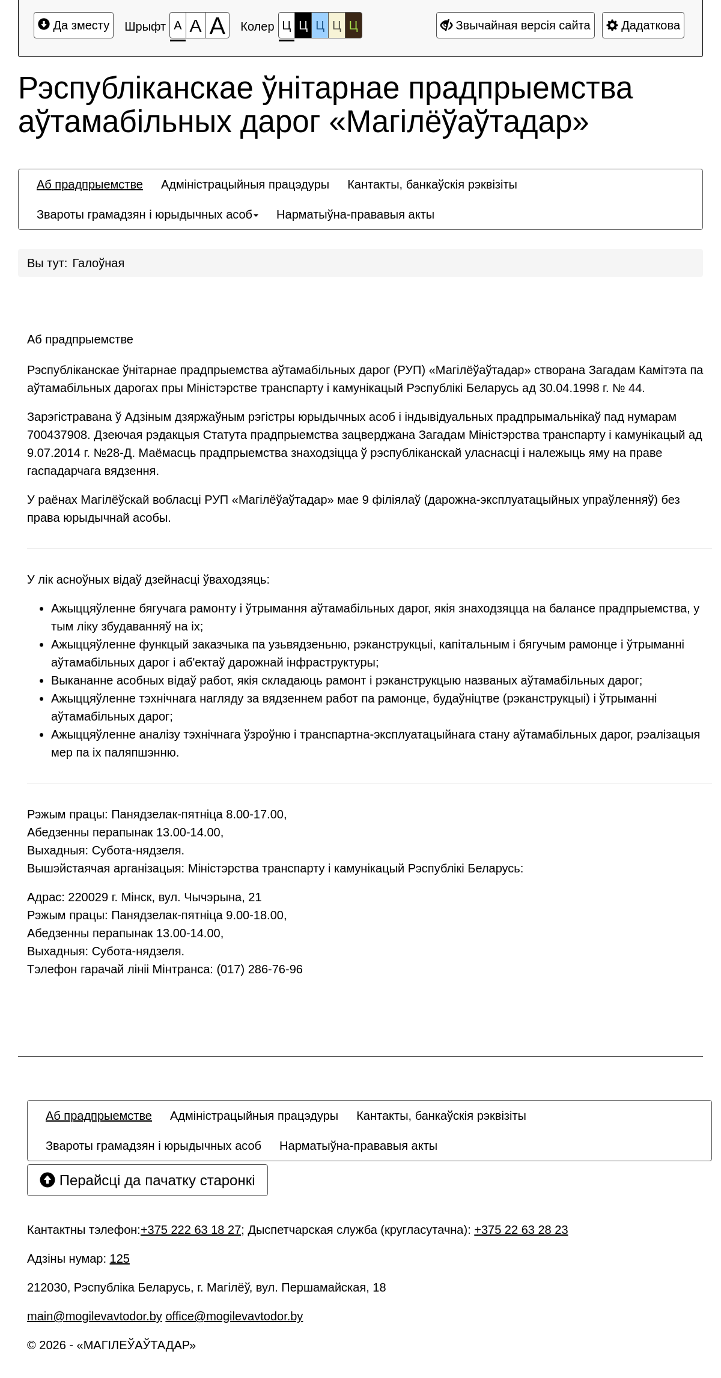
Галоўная (98, 263)
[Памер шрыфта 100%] (177, 25)
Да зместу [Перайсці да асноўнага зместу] (73, 25)
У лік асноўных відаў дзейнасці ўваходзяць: (148, 579)
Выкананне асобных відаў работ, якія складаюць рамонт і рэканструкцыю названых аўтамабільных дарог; (346, 680)
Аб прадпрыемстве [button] (90, 184)
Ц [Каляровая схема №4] (336, 25)
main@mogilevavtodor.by (94, 1316)
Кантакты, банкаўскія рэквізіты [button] (432, 184)
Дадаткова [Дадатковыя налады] (643, 25)
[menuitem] (90, 184)
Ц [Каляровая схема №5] (353, 25)
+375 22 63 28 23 (521, 1229)
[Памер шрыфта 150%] (196, 25)
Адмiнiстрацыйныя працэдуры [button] (245, 184)
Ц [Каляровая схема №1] (287, 28)
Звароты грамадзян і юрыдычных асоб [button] (147, 214)
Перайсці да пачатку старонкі (147, 1180)
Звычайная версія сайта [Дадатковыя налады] (515, 25)
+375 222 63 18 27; (193, 1229)
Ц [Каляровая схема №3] (319, 25)
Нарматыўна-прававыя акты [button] (355, 214)
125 (120, 1258)
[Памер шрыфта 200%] (217, 25)
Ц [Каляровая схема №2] (303, 25)
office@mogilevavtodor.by (234, 1316)
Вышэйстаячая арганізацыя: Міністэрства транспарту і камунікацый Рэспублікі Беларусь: (275, 868)
